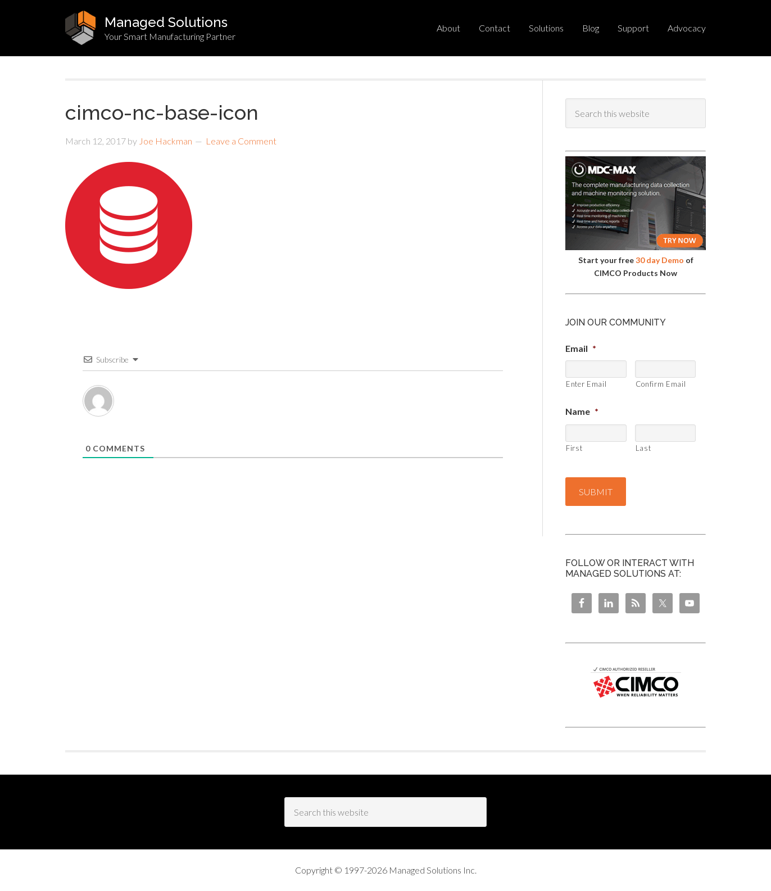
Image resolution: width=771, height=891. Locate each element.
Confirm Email (661, 383)
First (574, 448)
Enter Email (586, 383)
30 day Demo (660, 260)
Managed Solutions (166, 22)
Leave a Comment (241, 140)
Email (580, 348)
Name (581, 411)
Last (643, 448)
